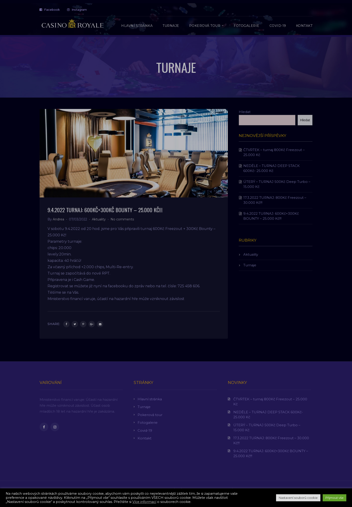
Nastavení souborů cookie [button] (298, 497)
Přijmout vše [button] (334, 497)
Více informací (144, 502)
